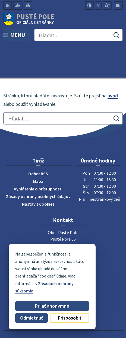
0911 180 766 (63, 237)
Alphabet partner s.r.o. (87, 308)
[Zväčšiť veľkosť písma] (107, 5)
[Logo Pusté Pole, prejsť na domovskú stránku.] (63, 19)
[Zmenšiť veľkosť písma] (98, 5)
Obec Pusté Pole (78, 316)
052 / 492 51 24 (63, 231)
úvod (113, 63)
